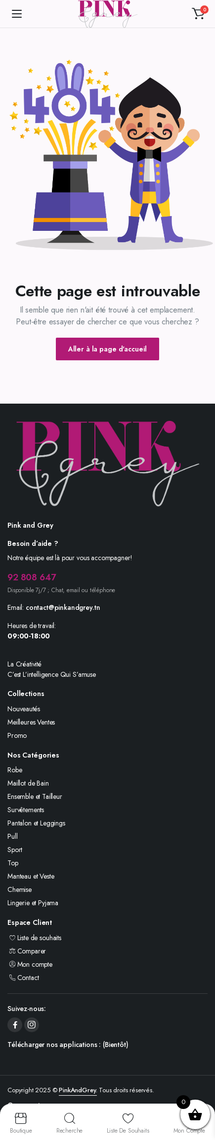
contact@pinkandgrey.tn (63, 607)
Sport (14, 850)
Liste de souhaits (34, 938)
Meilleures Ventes (31, 722)
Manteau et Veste (30, 876)
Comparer (26, 951)
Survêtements (25, 810)
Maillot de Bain (28, 783)
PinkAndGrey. (78, 1090)
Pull (12, 836)
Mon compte (29, 964)
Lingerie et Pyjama (32, 903)
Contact (23, 977)
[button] (198, 13)
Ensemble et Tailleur (34, 796)
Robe (14, 770)
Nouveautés (23, 709)
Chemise (19, 889)
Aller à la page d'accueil (107, 349)
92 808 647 (31, 577)
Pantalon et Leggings (36, 823)
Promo (17, 735)
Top (12, 863)
